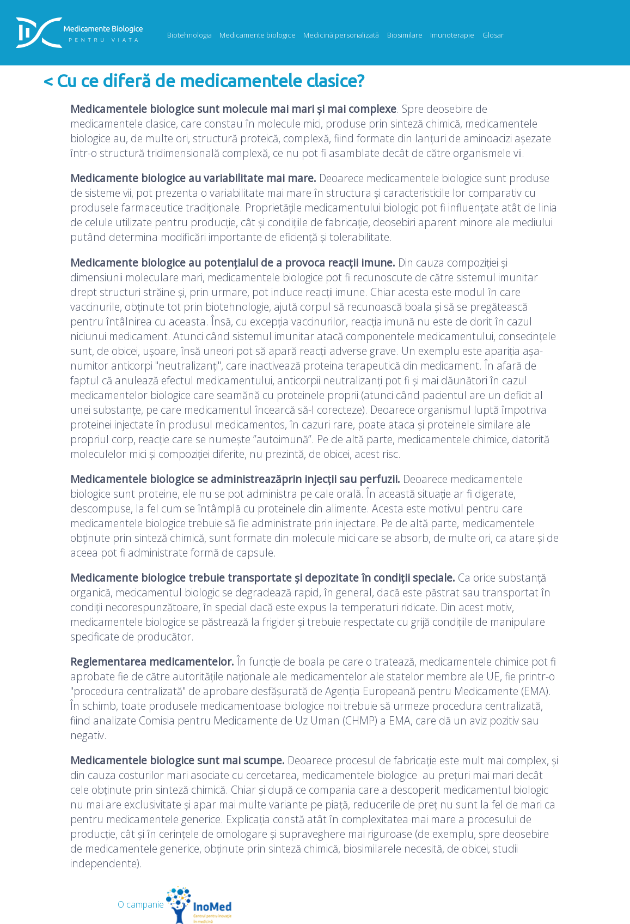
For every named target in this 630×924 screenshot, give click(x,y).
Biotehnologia (189, 35)
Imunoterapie (452, 35)
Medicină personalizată (341, 35)
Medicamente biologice (257, 35)
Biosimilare (405, 35)
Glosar (493, 35)
